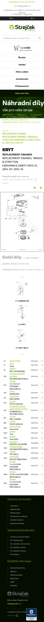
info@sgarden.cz (14, 604)
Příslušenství (35, 115)
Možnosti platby (16, 575)
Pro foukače (14, 554)
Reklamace (14, 578)
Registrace (27, 14)
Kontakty (13, 585)
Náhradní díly (8, 115)
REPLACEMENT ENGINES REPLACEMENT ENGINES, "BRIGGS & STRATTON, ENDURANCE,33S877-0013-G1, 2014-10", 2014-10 (21, 119)
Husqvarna (21, 115)
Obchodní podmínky (17, 568)
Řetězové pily (15, 513)
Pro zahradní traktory (18, 551)
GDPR (12, 582)
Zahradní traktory (16, 520)
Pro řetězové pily (16, 540)
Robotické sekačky (17, 523)
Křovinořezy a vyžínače (18, 516)
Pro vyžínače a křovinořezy (20, 544)
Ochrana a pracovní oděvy (19, 537)
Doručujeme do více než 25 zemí (22, 2)
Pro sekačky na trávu (18, 547)
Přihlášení (17, 14)
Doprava (13, 571)
